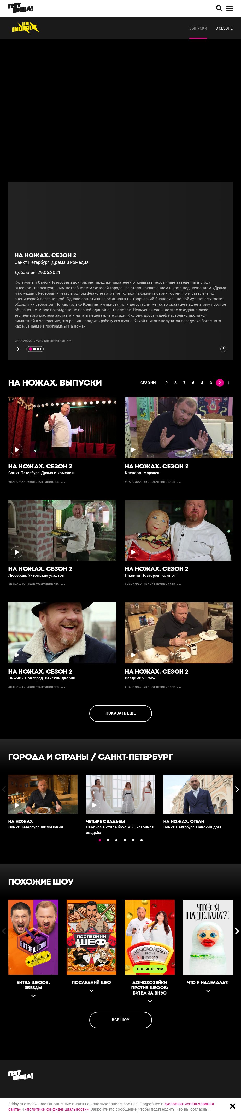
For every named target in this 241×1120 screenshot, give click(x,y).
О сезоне (224, 28)
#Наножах (23, 340)
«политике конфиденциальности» (57, 1109)
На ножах (76, 326)
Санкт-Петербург (135, 757)
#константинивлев (49, 340)
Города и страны (48, 757)
